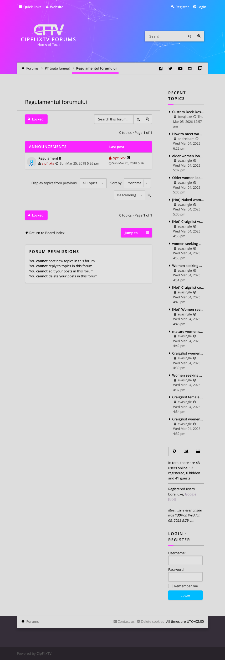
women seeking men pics (188, 243)
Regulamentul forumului (56, 102)
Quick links (32, 6)
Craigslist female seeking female (188, 397)
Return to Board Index (46, 232)
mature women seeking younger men (188, 331)
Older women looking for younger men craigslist (188, 177)
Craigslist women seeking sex (188, 419)
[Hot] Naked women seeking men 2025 (188, 199)
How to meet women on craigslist (188, 133)
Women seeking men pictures (188, 265)
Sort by (130, 183)
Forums (32, 621)
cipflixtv (48, 163)
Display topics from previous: (69, 183)
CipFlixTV (44, 653)
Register (179, 539)
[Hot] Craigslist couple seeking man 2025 (188, 287)
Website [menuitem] (54, 6)
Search (189, 36)
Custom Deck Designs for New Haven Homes (188, 111)
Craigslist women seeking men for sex (188, 353)
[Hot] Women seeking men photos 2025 (188, 309)
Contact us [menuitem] (126, 621)
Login (175, 533)
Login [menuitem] (201, 6)
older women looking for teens (188, 156)
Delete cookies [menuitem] (152, 621)
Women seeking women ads (188, 375)
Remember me (183, 586)
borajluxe (175, 494)
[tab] (174, 451)
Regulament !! (49, 158)
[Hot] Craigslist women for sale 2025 (188, 221)
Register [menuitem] (182, 6)
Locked (37, 119)
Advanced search (199, 36)
